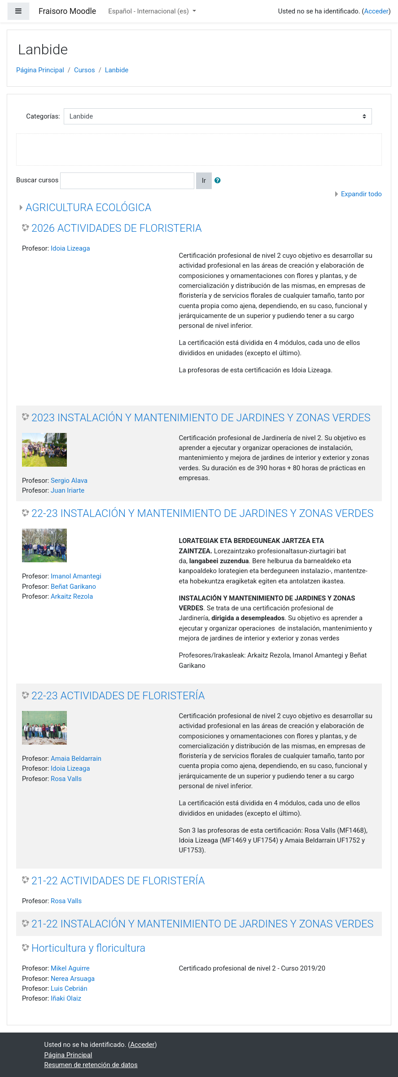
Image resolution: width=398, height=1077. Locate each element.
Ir (204, 181)
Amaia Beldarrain (76, 759)
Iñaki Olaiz (66, 998)
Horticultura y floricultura (88, 948)
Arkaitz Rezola (72, 596)
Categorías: (43, 116)
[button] (219, 180)
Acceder (376, 11)
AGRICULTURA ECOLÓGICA (88, 207)
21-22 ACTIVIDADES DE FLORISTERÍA (118, 880)
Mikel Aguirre (70, 968)
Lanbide (116, 70)
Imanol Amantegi (76, 576)
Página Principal (40, 70)
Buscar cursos (37, 180)
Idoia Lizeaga (70, 248)
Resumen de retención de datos (91, 1065)
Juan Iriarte (67, 490)
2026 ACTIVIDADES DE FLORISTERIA (116, 228)
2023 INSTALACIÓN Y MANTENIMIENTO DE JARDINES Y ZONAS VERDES (201, 417)
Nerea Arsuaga (73, 979)
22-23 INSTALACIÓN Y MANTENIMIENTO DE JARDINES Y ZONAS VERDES (202, 513)
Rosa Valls (66, 779)
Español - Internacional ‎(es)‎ (149, 11)
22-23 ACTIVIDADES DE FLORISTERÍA (118, 695)
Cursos (84, 70)
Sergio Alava (69, 481)
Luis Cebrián (69, 988)
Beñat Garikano (73, 587)
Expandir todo (361, 194)
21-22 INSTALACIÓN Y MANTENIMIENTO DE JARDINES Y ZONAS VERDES (202, 924)
